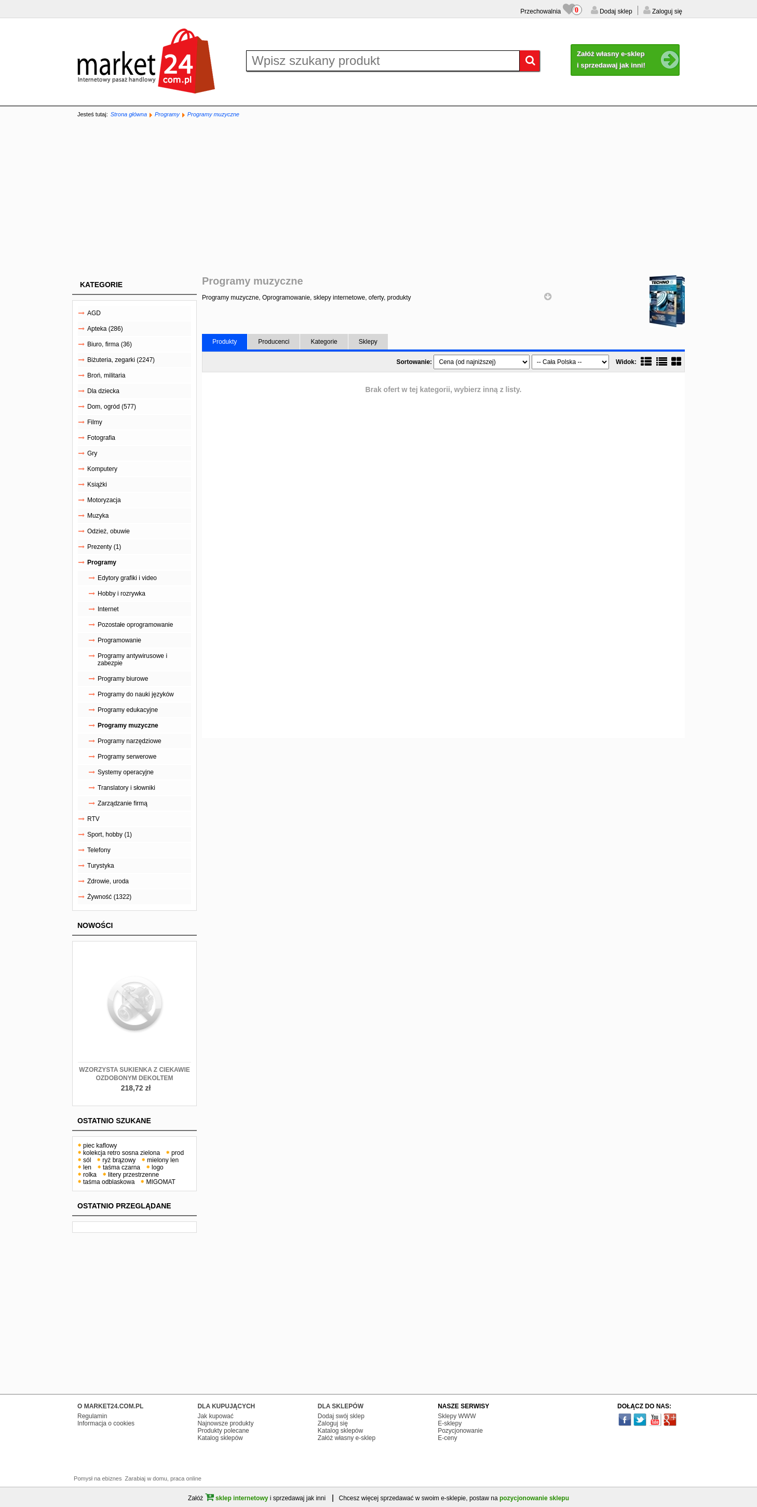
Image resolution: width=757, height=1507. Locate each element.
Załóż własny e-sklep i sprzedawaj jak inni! (628, 60)
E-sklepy (450, 1423)
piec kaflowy (100, 1145)
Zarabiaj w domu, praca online (163, 1478)
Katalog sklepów (219, 1438)
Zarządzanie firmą (122, 803)
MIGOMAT (160, 1182)
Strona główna (129, 114)
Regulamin (92, 1416)
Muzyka (98, 515)
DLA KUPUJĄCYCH (226, 1406)
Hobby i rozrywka (121, 593)
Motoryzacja (104, 500)
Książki (97, 484)
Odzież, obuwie (108, 531)
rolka (90, 1174)
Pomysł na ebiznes (97, 1478)
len (87, 1167)
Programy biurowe (123, 678)
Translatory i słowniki (126, 787)
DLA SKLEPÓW (340, 1406)
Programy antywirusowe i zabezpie (132, 659)
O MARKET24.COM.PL (110, 1406)
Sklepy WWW (457, 1416)
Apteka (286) (105, 328)
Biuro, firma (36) (109, 344)
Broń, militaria (106, 375)
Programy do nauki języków (136, 694)
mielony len (163, 1160)
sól (87, 1160)
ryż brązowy (119, 1160)
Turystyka (100, 865)
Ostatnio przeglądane (124, 1206)
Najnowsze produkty (225, 1423)
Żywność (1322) (109, 896)
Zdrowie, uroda (108, 881)
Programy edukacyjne (128, 710)
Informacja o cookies (105, 1423)
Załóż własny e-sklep (346, 1438)
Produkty (224, 341)
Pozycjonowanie (460, 1430)
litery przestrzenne (133, 1174)
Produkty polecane (223, 1430)
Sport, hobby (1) (109, 834)
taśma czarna (121, 1167)
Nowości (95, 925)
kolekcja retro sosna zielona (121, 1152)
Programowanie (119, 640)
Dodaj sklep (615, 11)
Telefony (99, 850)
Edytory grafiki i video (127, 578)
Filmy (94, 422)
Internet (108, 609)
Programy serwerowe (127, 756)
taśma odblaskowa (108, 1182)
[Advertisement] (378, 197)
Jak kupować (215, 1416)
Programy (167, 114)
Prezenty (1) (104, 546)
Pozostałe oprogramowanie (135, 624)
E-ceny (447, 1438)
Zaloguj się (666, 11)
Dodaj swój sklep (341, 1416)
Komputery (102, 469)
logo (158, 1167)
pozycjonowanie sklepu (534, 1498)
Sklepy (368, 341)
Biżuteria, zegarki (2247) (121, 360)
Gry (92, 453)
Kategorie (101, 284)
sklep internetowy (236, 1498)
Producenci (273, 341)
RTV (93, 819)
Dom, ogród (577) (111, 406)
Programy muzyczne (213, 114)
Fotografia (101, 437)
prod (177, 1152)
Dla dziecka (103, 391)
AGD (94, 313)
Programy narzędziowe (129, 741)
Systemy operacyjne (126, 772)
